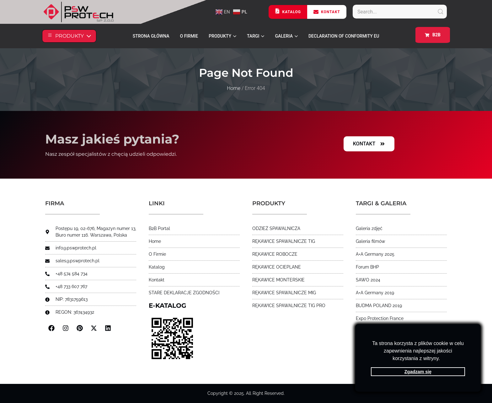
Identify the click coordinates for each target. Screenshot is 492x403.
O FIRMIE (189, 36)
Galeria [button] (286, 36)
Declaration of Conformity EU (343, 36)
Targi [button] (255, 36)
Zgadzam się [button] (417, 371)
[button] (442, 359)
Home (233, 88)
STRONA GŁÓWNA (151, 36)
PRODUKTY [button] (222, 36)
